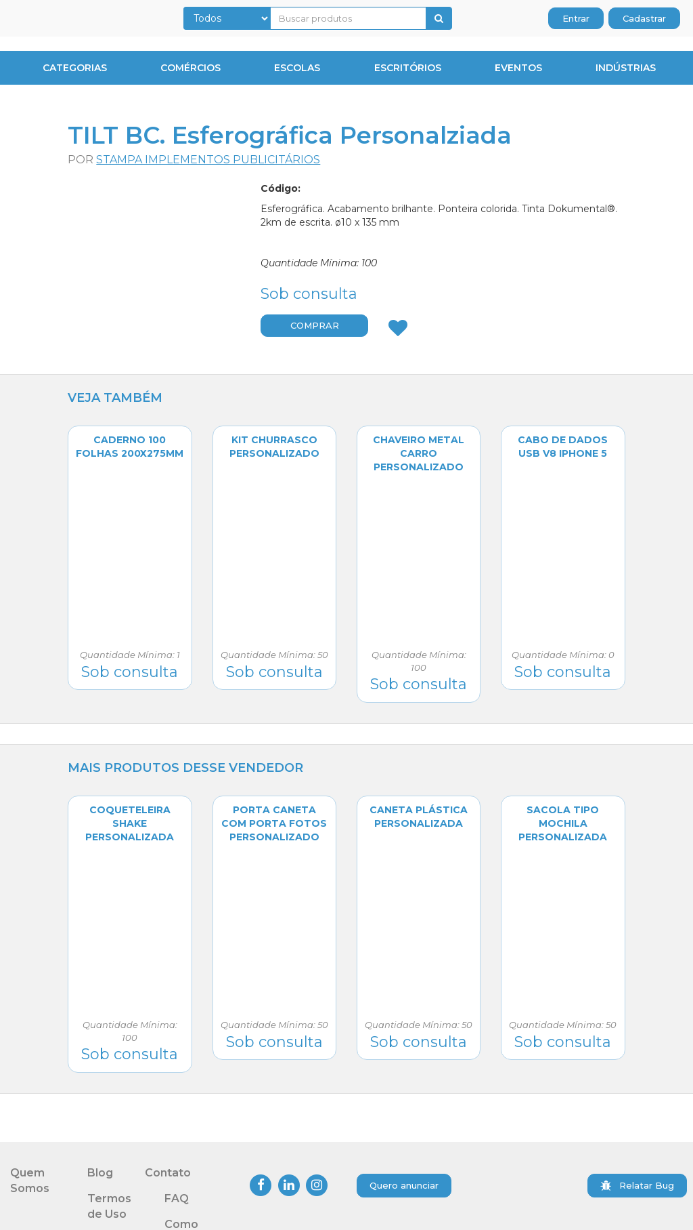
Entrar (575, 18)
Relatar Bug (637, 1185)
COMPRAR (314, 325)
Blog (100, 1172)
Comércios (190, 68)
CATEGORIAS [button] (72, 68)
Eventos (518, 68)
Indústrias (626, 68)
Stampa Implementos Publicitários (208, 159)
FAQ (176, 1198)
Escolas (297, 68)
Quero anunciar (404, 1185)
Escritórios (407, 68)
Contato (168, 1172)
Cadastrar (644, 18)
